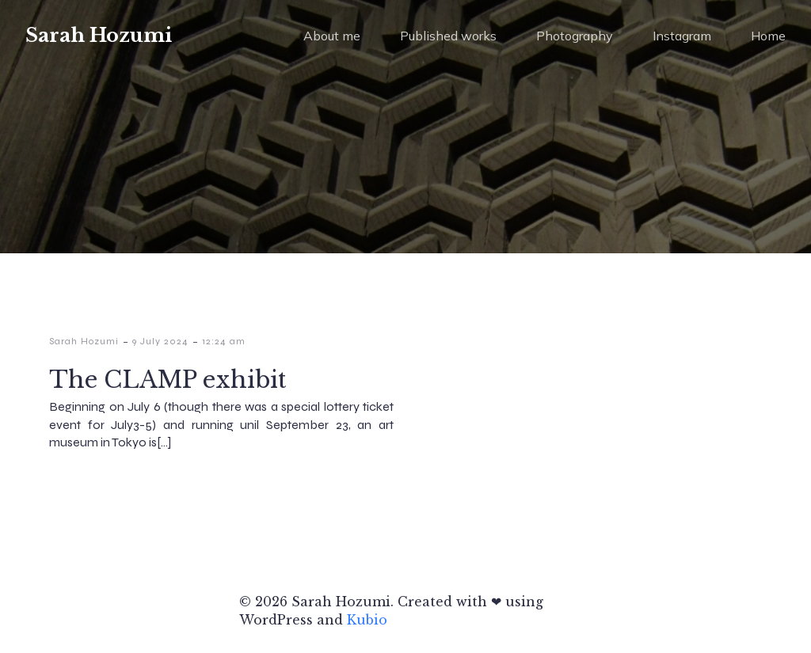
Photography (574, 36)
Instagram (682, 36)
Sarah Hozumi (84, 341)
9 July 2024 (160, 341)
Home (768, 36)
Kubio (367, 620)
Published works (448, 36)
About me (331, 36)
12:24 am (224, 341)
